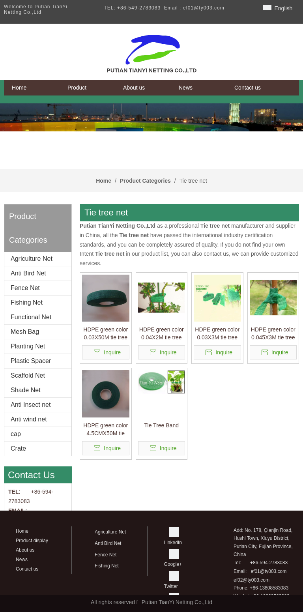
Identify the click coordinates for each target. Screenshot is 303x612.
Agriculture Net (31, 258)
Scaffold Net (28, 375)
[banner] (151, 117)
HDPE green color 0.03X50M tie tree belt (105, 333)
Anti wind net (29, 419)
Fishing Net (27, 302)
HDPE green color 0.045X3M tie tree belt (273, 333)
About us (25, 550)
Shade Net (26, 390)
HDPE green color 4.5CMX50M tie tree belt (105, 429)
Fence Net (25, 287)
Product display (32, 540)
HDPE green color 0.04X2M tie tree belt (161, 333)
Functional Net (31, 317)
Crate (18, 448)
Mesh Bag (25, 331)
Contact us (27, 569)
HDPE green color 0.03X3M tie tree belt (217, 333)
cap (16, 433)
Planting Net (28, 346)
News (22, 559)
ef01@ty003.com (268, 571)
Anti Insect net (30, 404)
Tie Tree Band (161, 425)
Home (22, 531)
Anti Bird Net (28, 273)
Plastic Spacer (31, 360)
